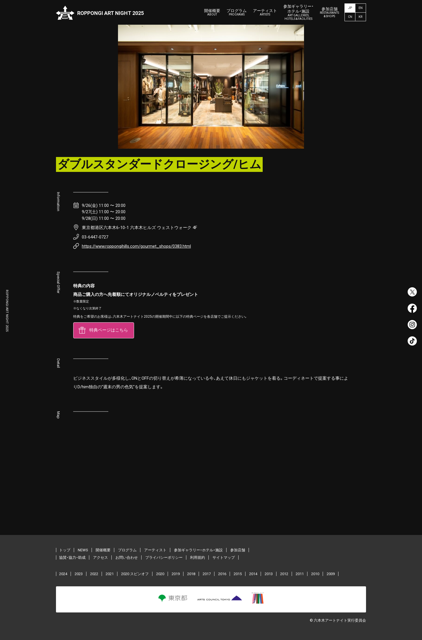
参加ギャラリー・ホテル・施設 (298, 12)
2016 (222, 574)
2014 (253, 574)
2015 (238, 574)
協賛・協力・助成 (72, 558)
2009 (331, 574)
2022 (94, 574)
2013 (269, 574)
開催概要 (212, 12)
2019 (176, 574)
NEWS (83, 550)
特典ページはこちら (108, 330)
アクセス (100, 558)
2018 (191, 574)
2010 (315, 574)
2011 (300, 574)
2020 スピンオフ (135, 574)
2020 (160, 574)
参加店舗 (329, 12)
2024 (63, 574)
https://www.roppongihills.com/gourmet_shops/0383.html (136, 246)
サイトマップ (223, 558)
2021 (110, 574)
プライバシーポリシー (164, 558)
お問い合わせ (126, 558)
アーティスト (265, 12)
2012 (284, 574)
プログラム (237, 12)
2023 (79, 574)
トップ (64, 550)
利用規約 (197, 558)
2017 (207, 574)
